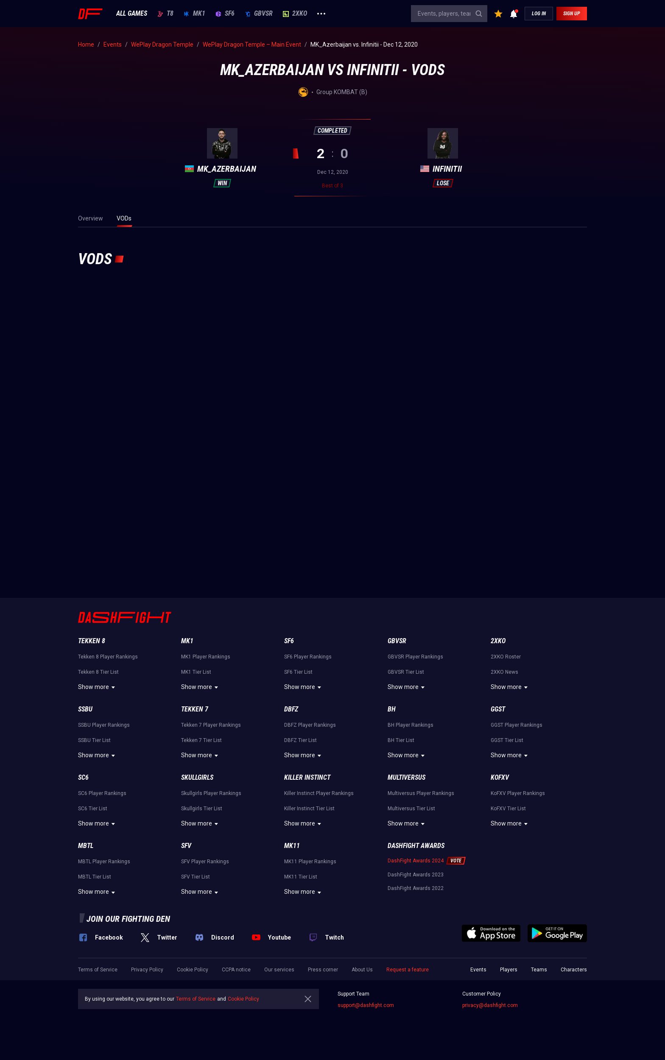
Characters (574, 970)
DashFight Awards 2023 (416, 875)
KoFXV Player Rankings (518, 793)
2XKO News (504, 672)
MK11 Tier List (300, 877)
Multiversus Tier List (411, 809)
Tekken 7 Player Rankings (211, 725)
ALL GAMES (131, 13)
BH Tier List (401, 740)
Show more (97, 687)
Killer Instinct (307, 777)
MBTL (85, 846)
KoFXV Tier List (508, 809)
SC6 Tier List (92, 809)
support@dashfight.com (366, 1005)
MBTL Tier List (94, 877)
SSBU (85, 709)
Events (478, 970)
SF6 (225, 13)
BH (392, 709)
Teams (539, 970)
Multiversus (406, 777)
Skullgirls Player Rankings (211, 793)
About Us (362, 970)
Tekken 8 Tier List (98, 672)
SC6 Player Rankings (102, 793)
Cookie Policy (192, 970)
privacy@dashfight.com (490, 1005)
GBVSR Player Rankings (415, 657)
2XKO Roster (506, 657)
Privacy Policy (147, 970)
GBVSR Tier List (406, 672)
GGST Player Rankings (516, 725)
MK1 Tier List (196, 672)
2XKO (295, 13)
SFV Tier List (195, 877)
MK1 (194, 13)
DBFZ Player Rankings (310, 725)
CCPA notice (236, 970)
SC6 (83, 777)
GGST (498, 709)
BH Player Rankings (410, 725)
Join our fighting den (128, 919)
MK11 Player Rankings (310, 862)
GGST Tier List (507, 740)
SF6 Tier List (298, 672)
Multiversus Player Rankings (421, 793)
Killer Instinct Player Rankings (319, 793)
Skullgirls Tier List (201, 809)
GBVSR (259, 13)
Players (508, 970)
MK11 (292, 846)
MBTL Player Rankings (104, 862)
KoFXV (500, 777)
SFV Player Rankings (205, 862)
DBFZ (291, 709)
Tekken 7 (194, 709)
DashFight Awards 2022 (416, 888)
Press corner (323, 970)
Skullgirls (197, 777)
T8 (165, 13)
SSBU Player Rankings (104, 725)
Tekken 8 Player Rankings (108, 657)
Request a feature (407, 970)
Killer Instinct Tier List (309, 809)
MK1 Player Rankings (205, 657)
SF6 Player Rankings (308, 657)
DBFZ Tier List (300, 740)
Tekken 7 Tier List (201, 740)
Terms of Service (97, 970)
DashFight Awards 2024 (416, 861)
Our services (279, 970)
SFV (186, 846)
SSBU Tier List (94, 740)
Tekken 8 (91, 641)
